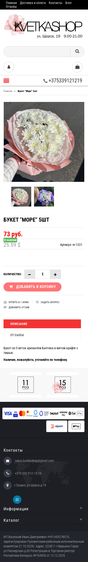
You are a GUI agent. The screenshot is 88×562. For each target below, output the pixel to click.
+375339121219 (62, 81)
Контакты (55, 3)
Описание (18, 324)
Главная (11, 3)
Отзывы (11, 6)
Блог (68, 3)
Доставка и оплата (33, 3)
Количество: (13, 274)
